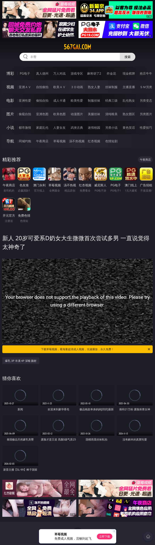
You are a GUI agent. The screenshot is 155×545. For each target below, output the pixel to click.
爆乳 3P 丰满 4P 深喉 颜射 (20, 361)
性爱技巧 (146, 127)
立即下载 (104, 536)
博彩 (10, 73)
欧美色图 (59, 114)
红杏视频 (94, 141)
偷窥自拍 (25, 114)
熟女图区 (129, 114)
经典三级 (111, 100)
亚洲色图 (42, 114)
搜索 (128, 57)
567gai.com (77, 47)
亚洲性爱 (25, 100)
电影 (10, 100)
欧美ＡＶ (59, 87)
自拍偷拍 (42, 87)
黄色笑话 (129, 127)
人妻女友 (59, 127)
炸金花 (111, 73)
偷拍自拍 (42, 100)
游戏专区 (77, 73)
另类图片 (146, 114)
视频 (10, 86)
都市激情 (25, 127)
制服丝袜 (94, 100)
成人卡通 (59, 100)
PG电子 (25, 73)
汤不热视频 (77, 141)
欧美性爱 (77, 100)
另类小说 (111, 127)
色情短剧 (111, 141)
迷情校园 (94, 127)
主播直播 (129, 87)
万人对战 (59, 73)
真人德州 (42, 73)
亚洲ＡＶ (25, 87)
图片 (10, 114)
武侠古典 (77, 127)
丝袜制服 (111, 87)
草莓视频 (59, 141)
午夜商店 (42, 141)
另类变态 (146, 100)
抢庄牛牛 (146, 73)
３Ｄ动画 (77, 87)
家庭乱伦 (42, 127)
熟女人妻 (94, 87)
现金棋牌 (129, 73)
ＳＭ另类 (146, 87)
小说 (10, 127)
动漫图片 (77, 114)
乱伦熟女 (129, 100)
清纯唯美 (111, 114)
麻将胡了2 (94, 73)
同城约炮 (25, 141)
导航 (10, 141)
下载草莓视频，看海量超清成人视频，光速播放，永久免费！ (96, 349)
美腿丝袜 (94, 114)
